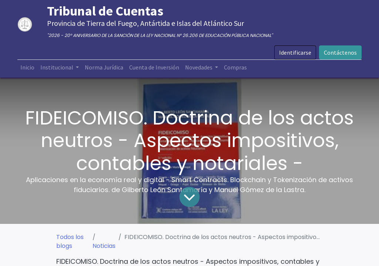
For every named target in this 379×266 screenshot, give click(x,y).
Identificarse (295, 52)
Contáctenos (340, 52)
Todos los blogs (70, 241)
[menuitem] (27, 67)
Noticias (104, 246)
